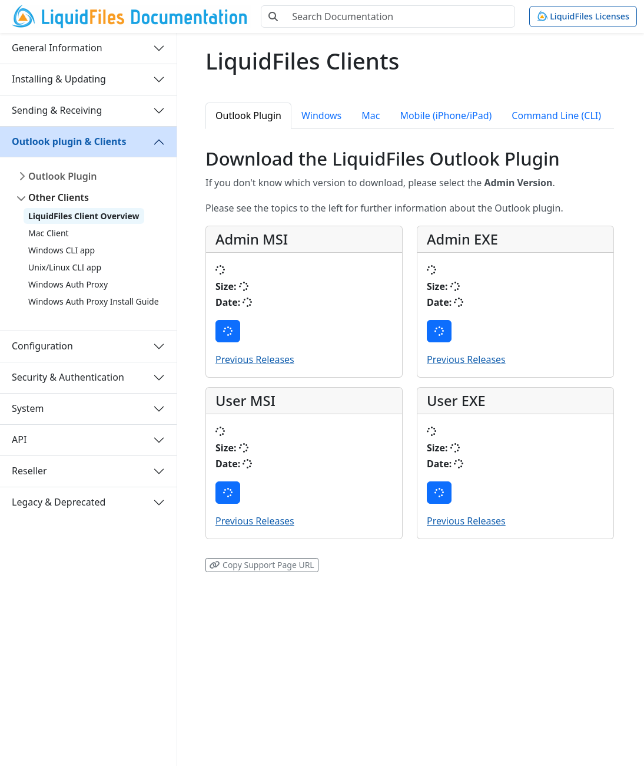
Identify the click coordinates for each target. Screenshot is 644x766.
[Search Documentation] (400, 16)
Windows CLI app (61, 250)
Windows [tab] (321, 115)
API (19, 439)
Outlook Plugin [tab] (248, 115)
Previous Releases (254, 359)
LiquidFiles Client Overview (84, 216)
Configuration (42, 345)
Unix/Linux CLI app (64, 267)
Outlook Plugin (62, 176)
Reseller (29, 470)
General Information (57, 47)
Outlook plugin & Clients (69, 141)
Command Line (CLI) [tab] (556, 115)
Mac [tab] (370, 115)
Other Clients (58, 197)
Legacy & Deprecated (58, 502)
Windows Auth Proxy (68, 284)
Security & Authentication (68, 377)
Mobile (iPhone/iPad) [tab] (446, 115)
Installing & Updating (59, 78)
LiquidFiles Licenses (583, 16)
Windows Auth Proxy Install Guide (93, 301)
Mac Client (48, 233)
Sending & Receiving (57, 110)
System (28, 408)
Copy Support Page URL (262, 564)
